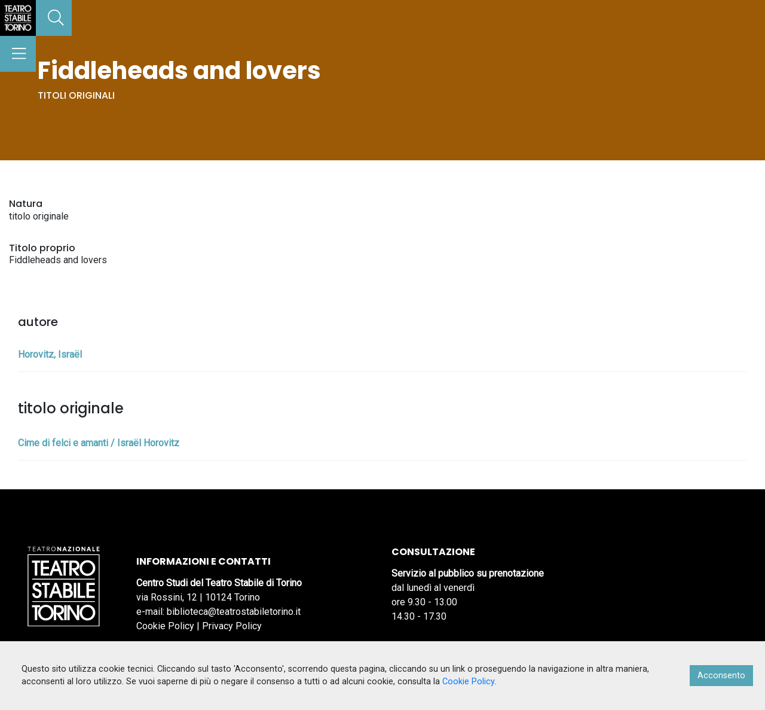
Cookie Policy (165, 626)
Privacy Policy (232, 626)
